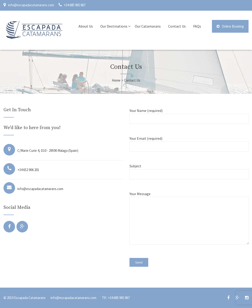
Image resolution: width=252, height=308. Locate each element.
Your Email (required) (189, 142)
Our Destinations (113, 26)
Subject (189, 170)
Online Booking (230, 26)
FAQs (197, 26)
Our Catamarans (148, 26)
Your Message (189, 220)
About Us (86, 26)
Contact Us (177, 26)
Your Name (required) (189, 114)
